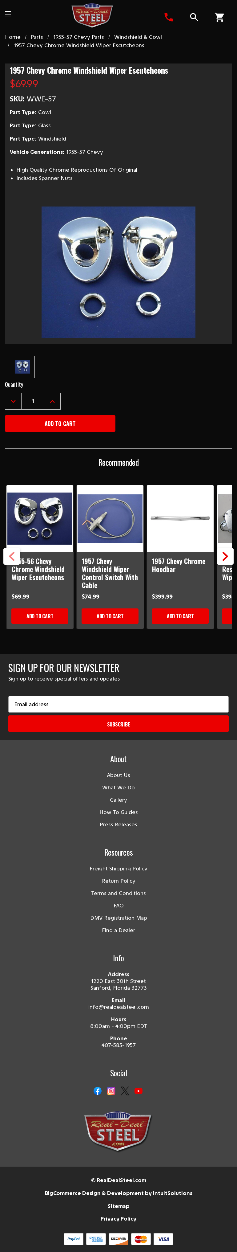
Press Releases (118, 824)
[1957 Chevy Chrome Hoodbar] (180, 518)
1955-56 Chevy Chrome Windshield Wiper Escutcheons (38, 569)
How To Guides (118, 812)
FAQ (119, 905)
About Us (118, 775)
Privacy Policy (118, 1218)
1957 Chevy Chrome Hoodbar (178, 565)
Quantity (14, 384)
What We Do (118, 787)
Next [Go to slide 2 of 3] (225, 564)
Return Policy (118, 881)
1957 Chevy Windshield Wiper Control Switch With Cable (110, 573)
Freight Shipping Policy (118, 868)
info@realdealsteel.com (118, 1007)
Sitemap (119, 1206)
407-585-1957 (119, 1045)
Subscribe (118, 724)
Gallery (118, 799)
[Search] (193, 17)
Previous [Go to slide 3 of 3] (12, 564)
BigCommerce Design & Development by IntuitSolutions (118, 1193)
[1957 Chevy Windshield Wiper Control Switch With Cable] (110, 518)
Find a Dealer (118, 930)
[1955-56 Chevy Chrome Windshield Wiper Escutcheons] (40, 518)
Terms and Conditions (118, 893)
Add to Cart (39, 616)
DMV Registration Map (118, 917)
